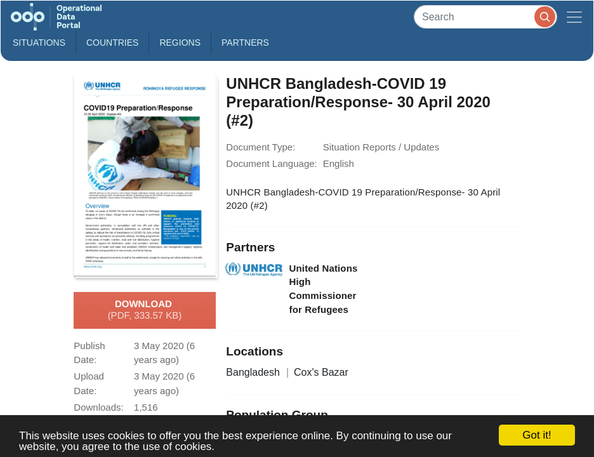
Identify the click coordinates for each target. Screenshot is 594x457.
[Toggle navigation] (574, 17)
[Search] (485, 17)
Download (145, 310)
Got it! (536, 435)
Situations (39, 42)
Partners (245, 42)
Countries (112, 42)
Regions (180, 42)
